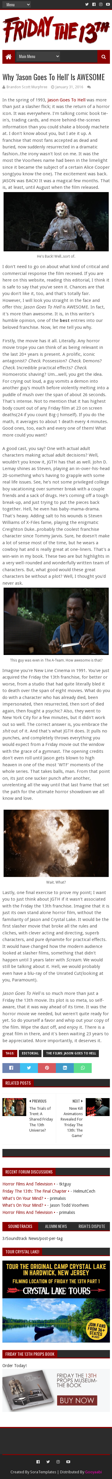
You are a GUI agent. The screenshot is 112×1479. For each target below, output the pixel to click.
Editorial (30, 1053)
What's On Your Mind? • (24, 1198)
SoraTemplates (43, 1472)
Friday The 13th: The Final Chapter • (35, 1191)
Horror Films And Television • (28, 1184)
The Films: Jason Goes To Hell (71, 1053)
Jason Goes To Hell (66, 100)
